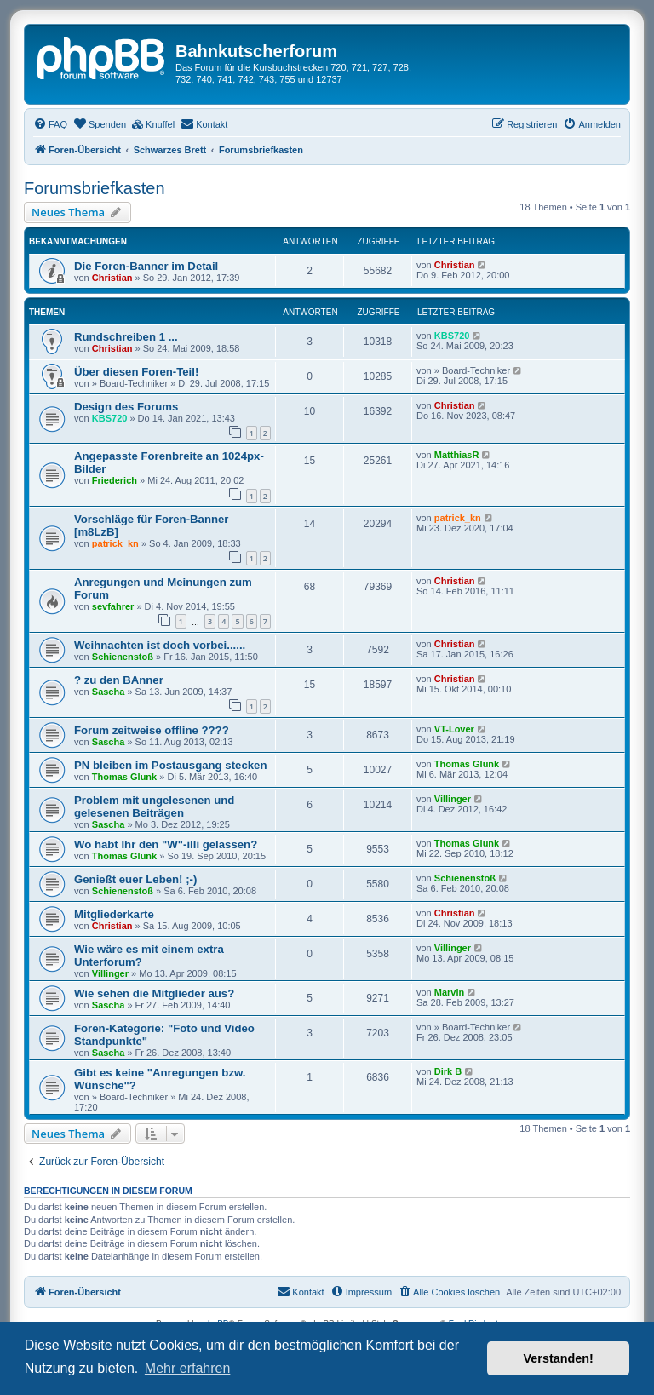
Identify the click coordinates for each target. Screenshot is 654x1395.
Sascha (108, 691)
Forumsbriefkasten (94, 188)
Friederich (114, 480)
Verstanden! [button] (559, 1358)
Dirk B (448, 1071)
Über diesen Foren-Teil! (136, 371)
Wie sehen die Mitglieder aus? (154, 993)
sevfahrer (113, 606)
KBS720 (452, 335)
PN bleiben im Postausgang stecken (170, 765)
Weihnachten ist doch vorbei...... (159, 645)
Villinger (452, 799)
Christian (112, 278)
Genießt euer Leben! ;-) (135, 879)
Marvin (449, 992)
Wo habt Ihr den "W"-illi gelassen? (165, 844)
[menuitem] (50, 124)
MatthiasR (456, 455)
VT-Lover (454, 729)
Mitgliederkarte (114, 914)
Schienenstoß (122, 657)
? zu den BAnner (119, 680)
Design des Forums (126, 406)
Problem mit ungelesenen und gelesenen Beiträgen (154, 806)
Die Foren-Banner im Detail (146, 266)
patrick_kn (115, 543)
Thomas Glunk (124, 777)
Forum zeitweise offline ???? (151, 730)
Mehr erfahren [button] (188, 1368)
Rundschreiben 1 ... (126, 336)
